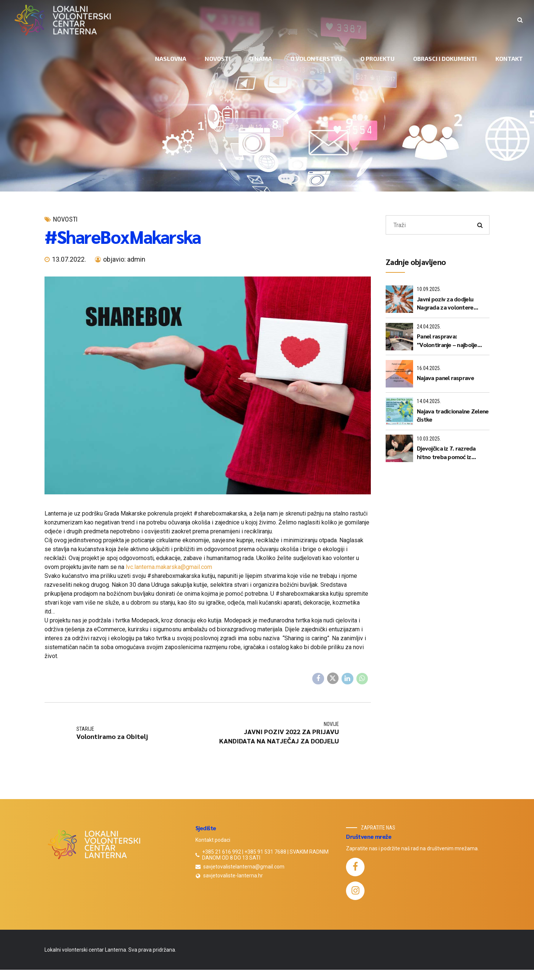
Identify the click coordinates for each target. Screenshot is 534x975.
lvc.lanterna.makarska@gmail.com (169, 566)
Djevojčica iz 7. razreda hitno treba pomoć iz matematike (446, 452)
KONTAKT (509, 58)
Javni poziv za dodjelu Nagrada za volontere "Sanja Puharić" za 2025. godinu (448, 303)
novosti (65, 219)
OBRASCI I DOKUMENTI (445, 58)
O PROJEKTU (377, 58)
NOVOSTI (218, 58)
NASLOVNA (170, 58)
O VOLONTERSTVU (316, 58)
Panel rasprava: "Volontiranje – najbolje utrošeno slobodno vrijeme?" (447, 340)
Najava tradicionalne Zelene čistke (453, 415)
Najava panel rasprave (445, 378)
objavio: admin (124, 259)
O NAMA (260, 58)
